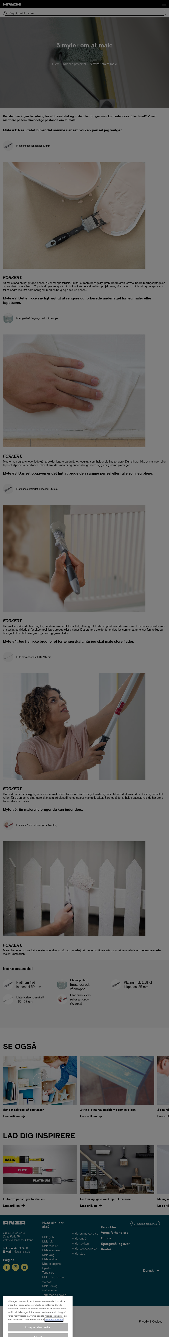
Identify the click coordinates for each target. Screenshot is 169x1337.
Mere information (54, 1328)
